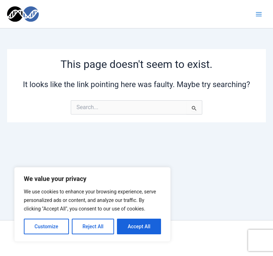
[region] (92, 204)
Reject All (92, 226)
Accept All (139, 226)
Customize (46, 226)
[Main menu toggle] (259, 14)
